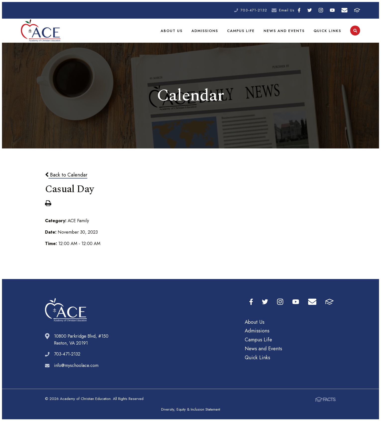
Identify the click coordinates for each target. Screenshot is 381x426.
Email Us (286, 10)
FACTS (357, 10)
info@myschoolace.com (76, 370)
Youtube (332, 10)
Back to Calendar (66, 179)
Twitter (309, 10)
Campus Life (242, 32)
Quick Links (328, 32)
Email (344, 10)
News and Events (285, 32)
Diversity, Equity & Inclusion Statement (190, 414)
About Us (173, 32)
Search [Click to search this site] (355, 33)
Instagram (321, 10)
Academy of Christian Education (40, 33)
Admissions (206, 32)
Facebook (299, 10)
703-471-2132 (253, 10)
